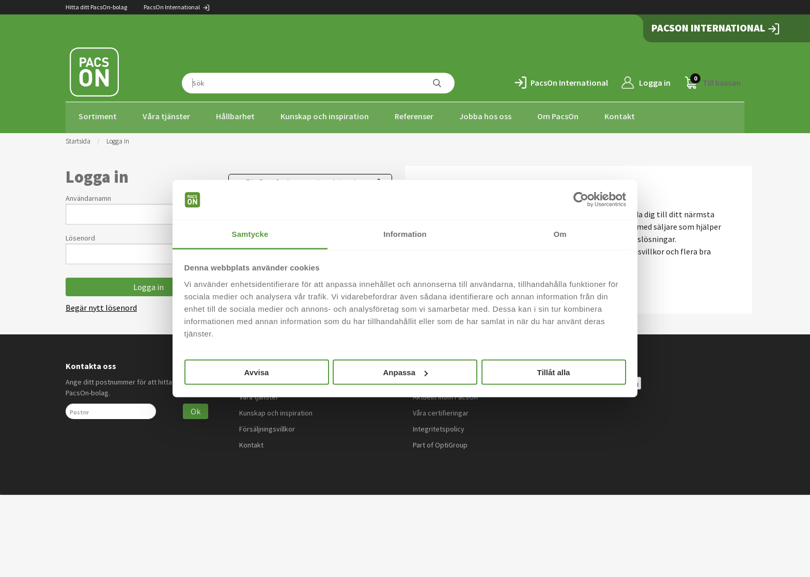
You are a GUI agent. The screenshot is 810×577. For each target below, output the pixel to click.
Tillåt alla (553, 372)
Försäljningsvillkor (267, 425)
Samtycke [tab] (250, 233)
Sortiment (98, 116)
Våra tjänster (166, 116)
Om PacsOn (558, 116)
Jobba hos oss (485, 116)
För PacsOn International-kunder (304, 179)
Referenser (414, 116)
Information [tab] (405, 233)
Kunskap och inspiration (325, 116)
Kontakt (619, 116)
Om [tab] (559, 233)
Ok (195, 408)
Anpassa (405, 372)
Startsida (78, 138)
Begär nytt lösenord (101, 304)
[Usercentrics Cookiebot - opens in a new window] (581, 199)
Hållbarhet (235, 116)
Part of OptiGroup (440, 441)
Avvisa (256, 372)
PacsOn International (177, 7)
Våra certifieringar (441, 409)
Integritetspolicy (438, 425)
